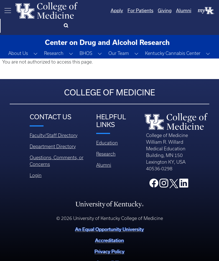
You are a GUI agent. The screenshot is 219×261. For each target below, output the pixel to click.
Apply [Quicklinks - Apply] (94, 10)
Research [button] (53, 39)
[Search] (208, 10)
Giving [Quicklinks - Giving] (142, 10)
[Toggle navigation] (8, 10)
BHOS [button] (86, 39)
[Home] (47, 9)
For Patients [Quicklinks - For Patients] (118, 10)
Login (36, 161)
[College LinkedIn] (183, 170)
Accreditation (109, 226)
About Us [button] (18, 39)
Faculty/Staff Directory (53, 121)
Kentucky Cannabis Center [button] (172, 39)
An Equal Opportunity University (109, 215)
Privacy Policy (109, 237)
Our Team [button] (118, 39)
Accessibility (109, 248)
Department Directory (53, 132)
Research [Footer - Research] (106, 140)
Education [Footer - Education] (107, 128)
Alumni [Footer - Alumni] (103, 151)
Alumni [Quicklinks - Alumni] (161, 10)
